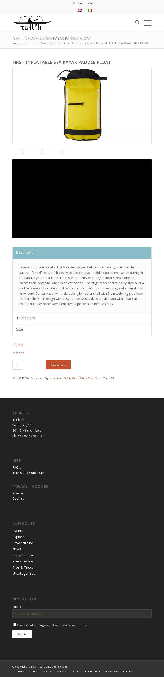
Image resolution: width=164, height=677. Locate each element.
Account (78, 3)
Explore (18, 536)
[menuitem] (78, 3)
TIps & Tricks (22, 567)
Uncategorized (23, 573)
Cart (90, 3)
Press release (23, 555)
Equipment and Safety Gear (61, 378)
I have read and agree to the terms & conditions (49, 625)
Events (17, 530)
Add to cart (58, 365)
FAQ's (16, 467)
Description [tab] (26, 252)
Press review (22, 561)
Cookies (18, 498)
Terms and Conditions (28, 472)
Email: (16, 607)
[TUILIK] (68, 23)
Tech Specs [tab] (25, 318)
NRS (111, 378)
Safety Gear (87, 378)
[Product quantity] (17, 365)
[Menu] (145, 23)
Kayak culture (22, 543)
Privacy (17, 493)
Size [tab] (19, 329)
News (16, 549)
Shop (98, 378)
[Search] (135, 23)
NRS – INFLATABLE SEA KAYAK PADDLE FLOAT (51, 38)
